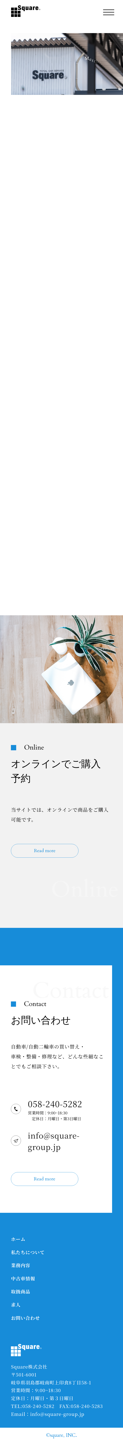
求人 (16, 1304)
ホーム (18, 1239)
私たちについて (28, 1252)
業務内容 (20, 1265)
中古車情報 (23, 1278)
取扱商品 (20, 1291)
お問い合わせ (25, 1318)
